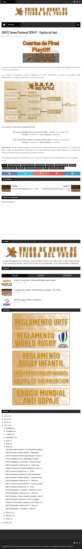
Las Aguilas (40, 165)
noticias (50, 165)
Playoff (72, 165)
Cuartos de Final (27, 165)
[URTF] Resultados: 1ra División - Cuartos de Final (23, 462)
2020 (6, 416)
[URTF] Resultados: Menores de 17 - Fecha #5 (22, 481)
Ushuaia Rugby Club (56, 168)
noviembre (10, 431)
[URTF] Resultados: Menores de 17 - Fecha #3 (22, 505)
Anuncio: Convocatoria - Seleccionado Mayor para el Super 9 (35, 280)
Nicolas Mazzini (35, 546)
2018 (6, 422)
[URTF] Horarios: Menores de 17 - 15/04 (20, 487)
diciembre (9, 428)
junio (8, 441)
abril (8, 447)
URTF (46, 168)
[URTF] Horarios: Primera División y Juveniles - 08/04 (24, 496)
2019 (6, 419)
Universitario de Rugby (34, 168)
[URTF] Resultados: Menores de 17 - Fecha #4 (22, 493)
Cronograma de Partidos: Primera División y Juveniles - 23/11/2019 (37, 290)
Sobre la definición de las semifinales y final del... (23, 459)
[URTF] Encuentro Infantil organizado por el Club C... (24, 456)
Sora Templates (54, 546)
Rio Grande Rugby (9, 168)
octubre (9, 434)
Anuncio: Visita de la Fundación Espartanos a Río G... (24, 468)
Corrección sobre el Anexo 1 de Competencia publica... (25, 449)
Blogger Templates (67, 546)
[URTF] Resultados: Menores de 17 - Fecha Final (22, 465)
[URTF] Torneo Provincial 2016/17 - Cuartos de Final (24, 484)
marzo (8, 512)
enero (8, 519)
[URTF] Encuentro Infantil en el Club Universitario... (24, 474)
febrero (9, 516)
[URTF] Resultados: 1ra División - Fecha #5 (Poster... (24, 490)
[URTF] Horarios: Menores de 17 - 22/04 (20, 471)
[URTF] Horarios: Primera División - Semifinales (22, 452)
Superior (20, 168)
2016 (6, 523)
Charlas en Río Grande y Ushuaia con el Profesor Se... (24, 502)
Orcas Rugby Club (61, 165)
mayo (8, 444)
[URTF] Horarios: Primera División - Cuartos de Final (24, 477)
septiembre (10, 437)
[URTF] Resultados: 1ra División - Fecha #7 (21, 509)
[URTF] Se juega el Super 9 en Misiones (27, 300)
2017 (6, 425)
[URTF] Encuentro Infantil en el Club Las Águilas (22, 499)
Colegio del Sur (14, 165)
